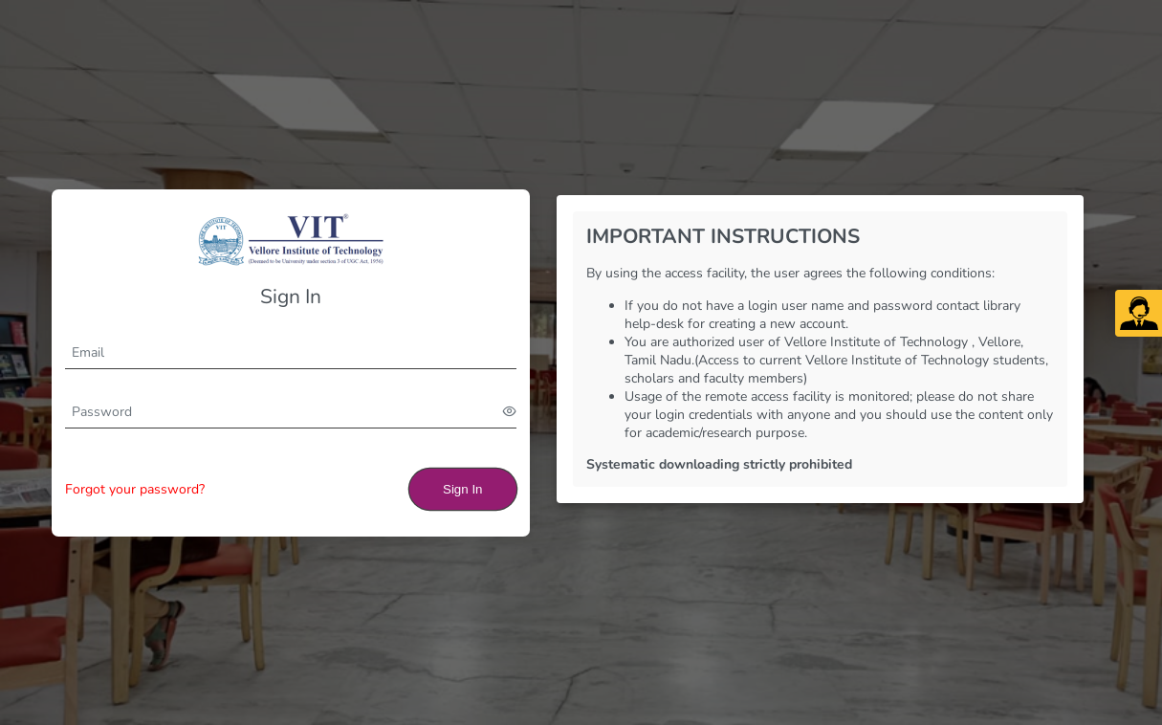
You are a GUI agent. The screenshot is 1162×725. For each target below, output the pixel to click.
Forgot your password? (135, 489)
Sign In (463, 489)
